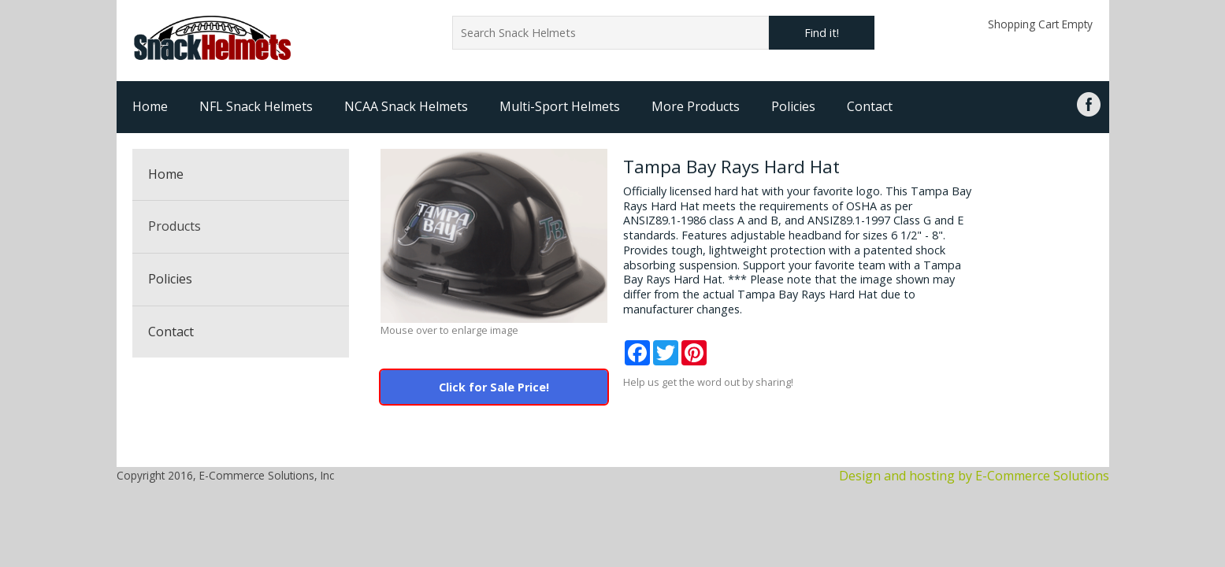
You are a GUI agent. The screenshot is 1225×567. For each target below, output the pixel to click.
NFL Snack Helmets (256, 106)
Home (150, 106)
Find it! (821, 32)
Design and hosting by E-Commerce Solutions (974, 475)
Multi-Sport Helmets (559, 106)
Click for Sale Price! (494, 387)
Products (174, 226)
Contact (870, 106)
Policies (793, 106)
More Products (695, 106)
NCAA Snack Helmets (406, 106)
